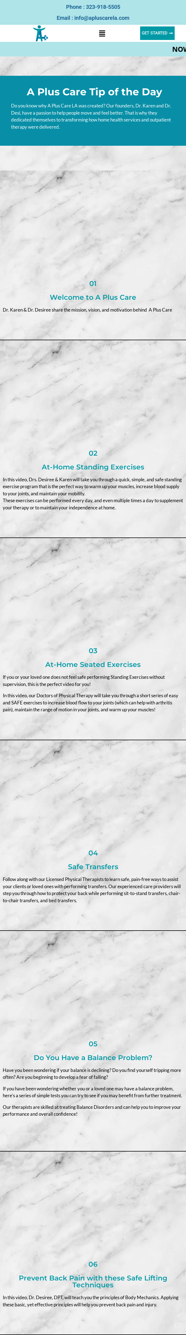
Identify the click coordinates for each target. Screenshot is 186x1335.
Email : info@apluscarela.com (93, 18)
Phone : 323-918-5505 (93, 7)
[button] (102, 33)
